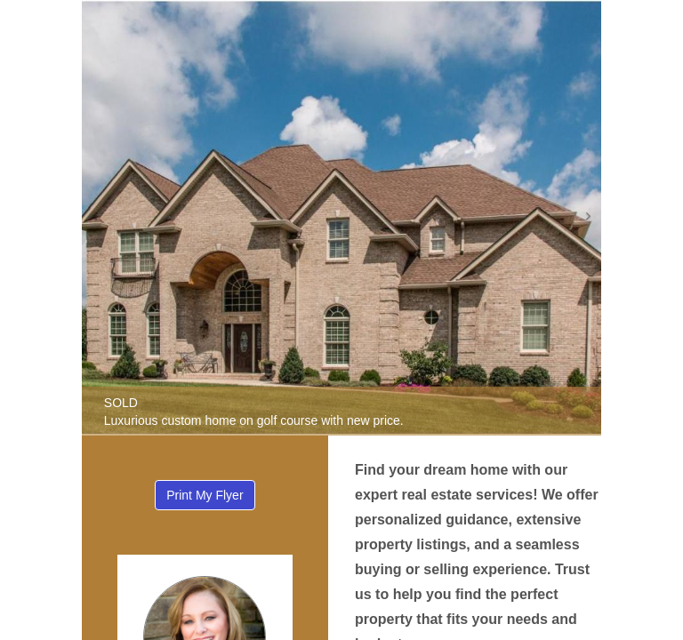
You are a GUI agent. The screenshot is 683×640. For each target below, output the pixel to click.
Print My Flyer (204, 495)
